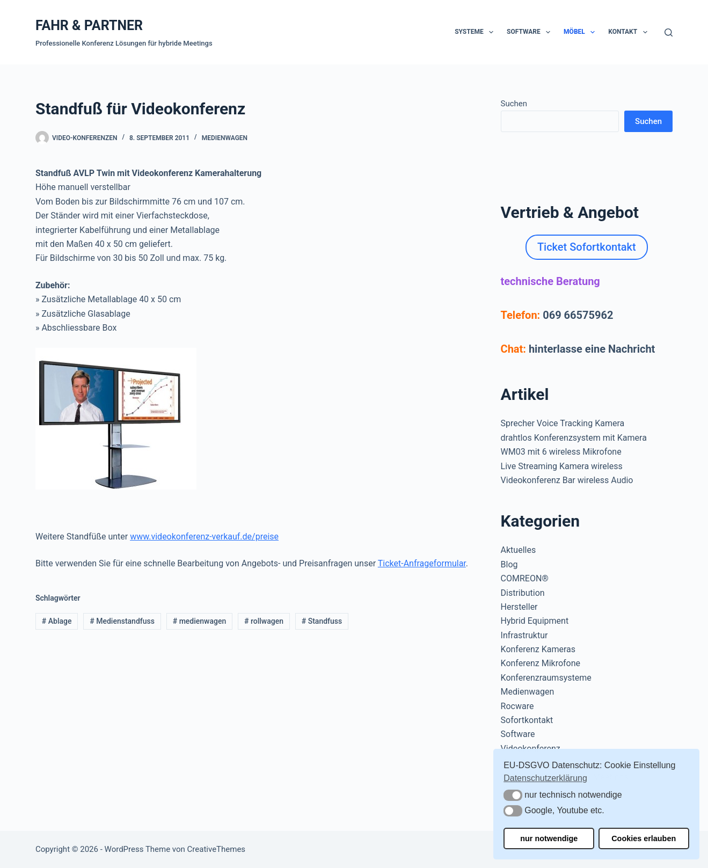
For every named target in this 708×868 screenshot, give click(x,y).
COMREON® (525, 578)
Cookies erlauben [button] (643, 838)
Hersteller (519, 607)
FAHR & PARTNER (89, 25)
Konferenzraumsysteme (546, 678)
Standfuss (322, 621)
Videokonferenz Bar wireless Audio (567, 480)
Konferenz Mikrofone (541, 663)
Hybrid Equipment (535, 621)
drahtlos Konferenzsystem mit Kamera (574, 438)
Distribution (523, 593)
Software (530, 32)
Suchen (514, 103)
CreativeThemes (216, 849)
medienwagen (200, 621)
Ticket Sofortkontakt (586, 246)
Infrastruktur (524, 635)
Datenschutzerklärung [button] (545, 778)
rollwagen (263, 621)
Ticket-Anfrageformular (422, 563)
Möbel (581, 32)
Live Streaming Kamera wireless (562, 466)
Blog (509, 564)
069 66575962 (578, 315)
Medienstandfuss (122, 621)
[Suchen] (669, 32)
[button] (512, 795)
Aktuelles (518, 550)
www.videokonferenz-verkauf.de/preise (204, 536)
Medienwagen (224, 138)
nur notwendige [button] (549, 838)
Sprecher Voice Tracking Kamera (563, 423)
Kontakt (629, 32)
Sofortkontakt (527, 720)
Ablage (57, 621)
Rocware (517, 706)
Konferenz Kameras (538, 649)
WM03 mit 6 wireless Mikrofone (561, 452)
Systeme (476, 32)
